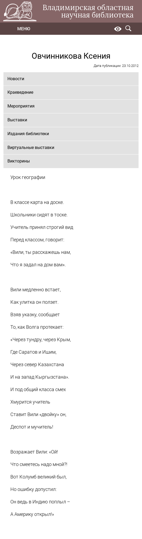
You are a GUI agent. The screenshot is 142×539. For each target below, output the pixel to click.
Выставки (17, 119)
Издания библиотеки (28, 133)
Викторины (18, 161)
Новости (15, 78)
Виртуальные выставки (30, 147)
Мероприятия (21, 106)
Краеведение (20, 92)
